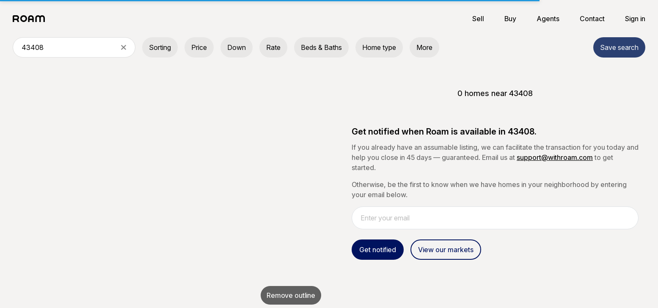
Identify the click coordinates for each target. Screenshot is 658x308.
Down (236, 47)
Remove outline (291, 295)
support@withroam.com (555, 157)
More (424, 47)
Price (199, 47)
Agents (548, 18)
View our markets (446, 249)
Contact (592, 18)
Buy (510, 18)
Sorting (160, 47)
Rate (273, 47)
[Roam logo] (31, 19)
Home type (379, 47)
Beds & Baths (321, 47)
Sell (478, 18)
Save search (619, 47)
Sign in (635, 18)
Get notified (377, 249)
